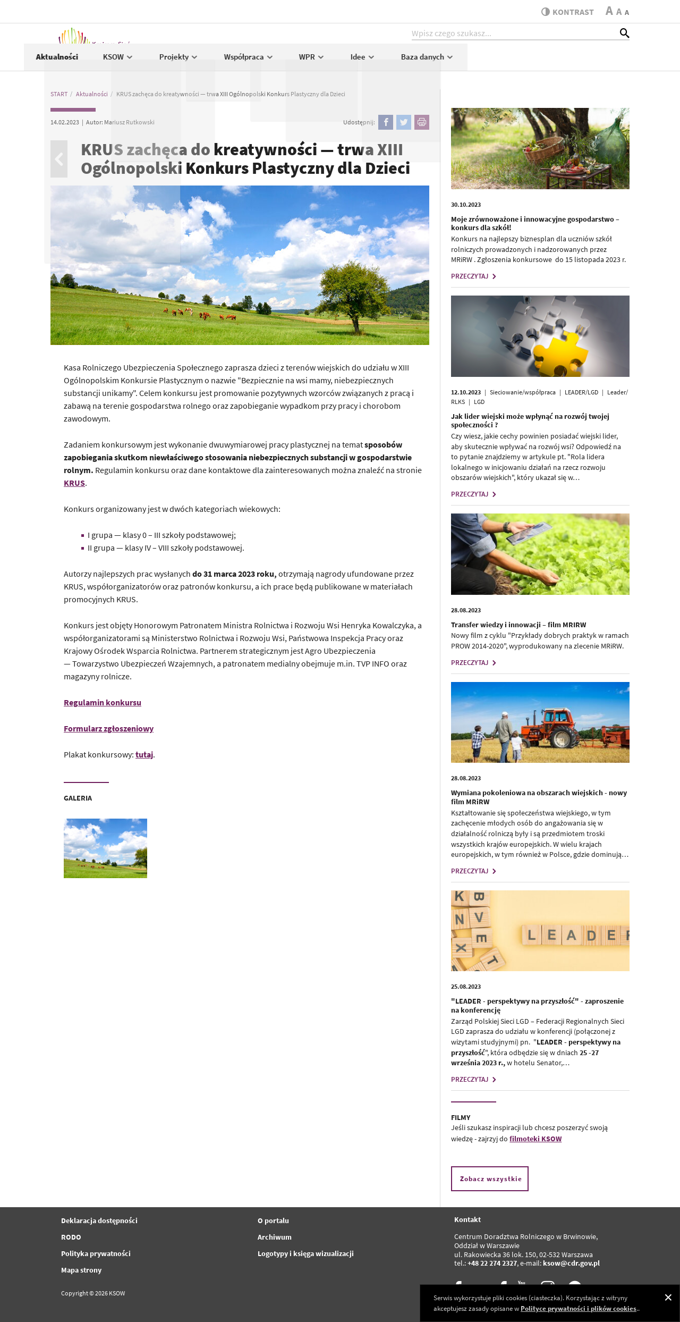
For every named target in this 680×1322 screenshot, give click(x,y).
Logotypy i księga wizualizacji (306, 1253)
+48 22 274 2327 (492, 1263)
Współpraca (411, 62)
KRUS (74, 482)
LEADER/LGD (581, 392)
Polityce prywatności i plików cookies (578, 1308)
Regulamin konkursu (102, 702)
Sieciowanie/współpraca (523, 392)
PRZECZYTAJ (475, 276)
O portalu (273, 1220)
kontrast (565, 11)
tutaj (144, 754)
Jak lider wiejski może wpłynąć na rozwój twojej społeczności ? (530, 420)
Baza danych (590, 62)
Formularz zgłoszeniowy (109, 728)
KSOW (280, 62)
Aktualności (219, 62)
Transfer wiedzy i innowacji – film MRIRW (518, 624)
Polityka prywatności (96, 1253)
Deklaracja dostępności (99, 1220)
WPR (475, 62)
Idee (526, 62)
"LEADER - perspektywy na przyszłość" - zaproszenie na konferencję (537, 1005)
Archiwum (275, 1237)
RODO (71, 1237)
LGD (479, 402)
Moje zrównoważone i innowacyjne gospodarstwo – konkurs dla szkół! (535, 223)
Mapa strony (81, 1270)
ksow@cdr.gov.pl (571, 1263)
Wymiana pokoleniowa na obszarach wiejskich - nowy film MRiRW (539, 797)
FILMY (460, 1117)
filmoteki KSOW (535, 1138)
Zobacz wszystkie (491, 1178)
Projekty (341, 62)
